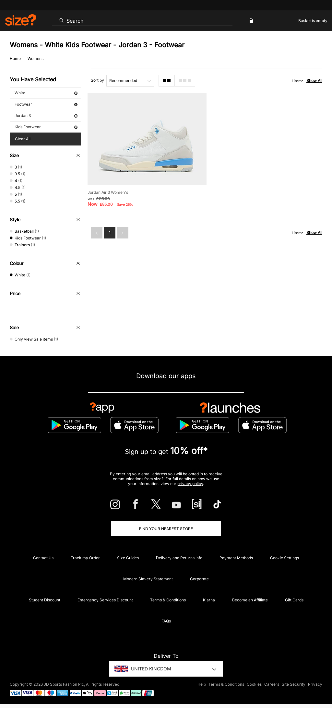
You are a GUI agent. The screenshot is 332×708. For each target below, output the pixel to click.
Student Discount (44, 600)
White (46, 92)
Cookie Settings (284, 557)
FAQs (166, 621)
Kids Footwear (46, 126)
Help (201, 684)
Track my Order (85, 557)
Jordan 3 (46, 115)
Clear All (22, 138)
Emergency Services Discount (105, 600)
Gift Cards (294, 600)
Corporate (199, 578)
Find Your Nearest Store (166, 528)
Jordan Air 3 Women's (108, 192)
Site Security (293, 684)
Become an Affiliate (250, 600)
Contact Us (43, 557)
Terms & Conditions (168, 600)
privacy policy (190, 483)
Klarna (209, 600)
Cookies (254, 684)
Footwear (46, 104)
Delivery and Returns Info (179, 557)
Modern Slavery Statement (148, 578)
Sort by (97, 80)
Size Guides (128, 557)
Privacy (315, 684)
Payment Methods (236, 557)
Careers (271, 684)
